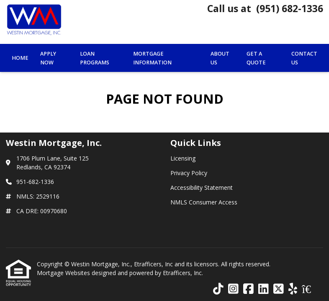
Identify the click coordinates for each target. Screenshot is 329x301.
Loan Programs (94, 58)
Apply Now (48, 58)
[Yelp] (292, 289)
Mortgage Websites (64, 273)
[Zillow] (311, 289)
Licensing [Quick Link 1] (182, 158)
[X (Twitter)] (278, 289)
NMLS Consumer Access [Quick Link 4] (203, 202)
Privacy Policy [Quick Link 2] (188, 173)
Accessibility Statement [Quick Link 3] (201, 187)
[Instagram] (233, 289)
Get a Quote (256, 58)
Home (20, 57)
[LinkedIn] (263, 289)
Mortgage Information (152, 58)
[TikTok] (218, 289)
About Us (220, 58)
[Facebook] (248, 289)
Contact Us (304, 58)
